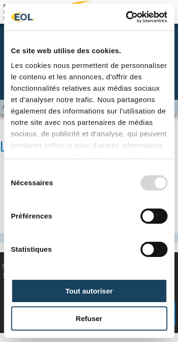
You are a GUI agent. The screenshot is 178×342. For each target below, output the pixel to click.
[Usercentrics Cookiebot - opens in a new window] (126, 17)
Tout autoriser (89, 291)
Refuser (89, 318)
